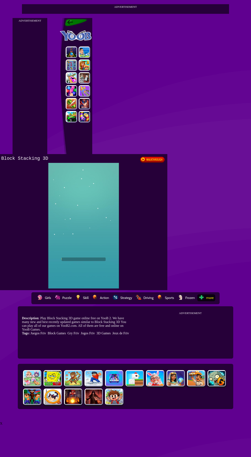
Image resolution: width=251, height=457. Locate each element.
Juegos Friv (38, 333)
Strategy (122, 298)
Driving (145, 298)
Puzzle (63, 298)
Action (100, 298)
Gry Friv (73, 333)
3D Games (103, 333)
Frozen (186, 298)
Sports (165, 298)
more (206, 298)
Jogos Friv (88, 333)
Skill (81, 298)
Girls (44, 298)
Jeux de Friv (120, 333)
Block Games (57, 333)
